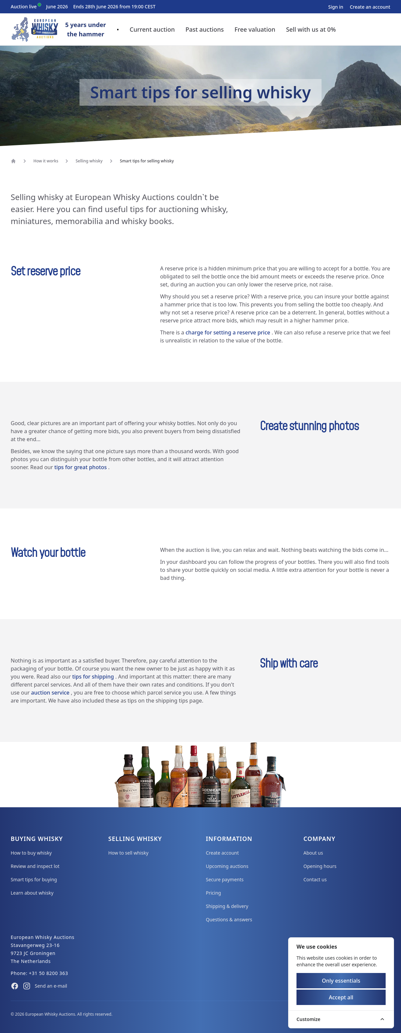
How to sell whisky (128, 853)
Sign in (336, 7)
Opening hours (320, 866)
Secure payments (225, 879)
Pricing (213, 893)
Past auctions (204, 29)
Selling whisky (89, 161)
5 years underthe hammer (85, 29)
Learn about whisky (32, 893)
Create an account (370, 7)
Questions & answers (229, 919)
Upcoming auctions (227, 866)
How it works (45, 161)
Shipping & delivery (227, 906)
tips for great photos (81, 467)
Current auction (152, 29)
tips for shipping (93, 676)
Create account (222, 853)
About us (313, 853)
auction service (51, 692)
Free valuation (254, 29)
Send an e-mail (51, 986)
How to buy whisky (31, 853)
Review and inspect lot (35, 866)
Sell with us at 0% (311, 29)
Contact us (315, 879)
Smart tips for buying (34, 879)
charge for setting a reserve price (229, 332)
